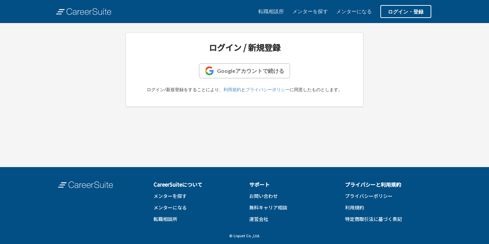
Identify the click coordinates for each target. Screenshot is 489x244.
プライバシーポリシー (268, 89)
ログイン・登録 (405, 11)
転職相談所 (271, 11)
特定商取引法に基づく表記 (373, 219)
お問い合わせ (263, 195)
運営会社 (258, 219)
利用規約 (232, 89)
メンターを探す (310, 11)
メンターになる (354, 11)
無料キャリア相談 (268, 207)
